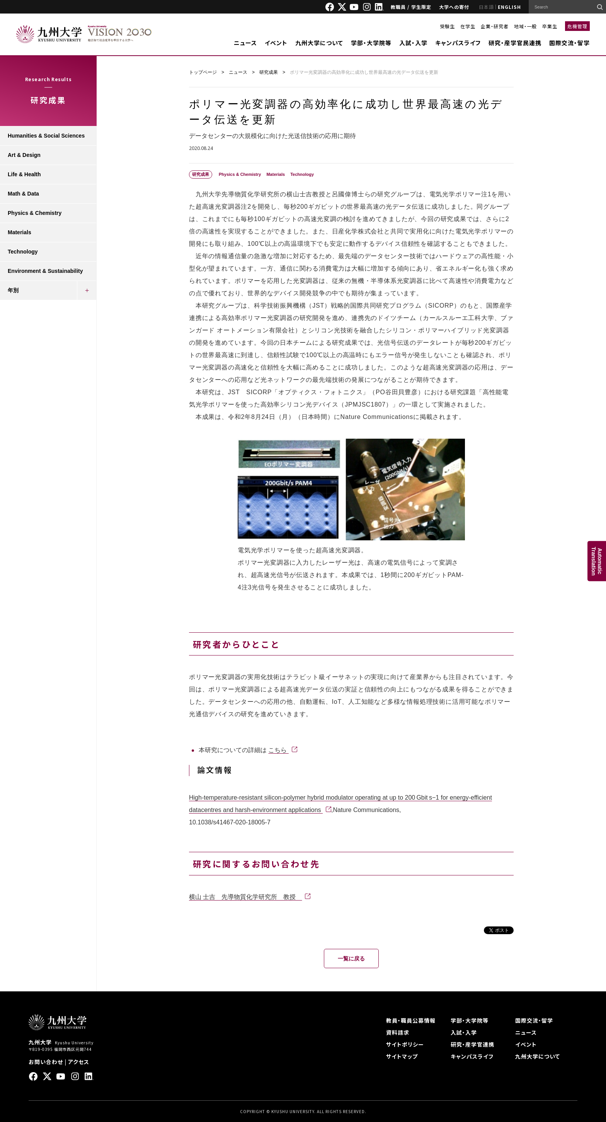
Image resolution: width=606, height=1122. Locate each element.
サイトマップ (402, 1056)
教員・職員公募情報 (411, 1020)
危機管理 (577, 26)
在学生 (467, 26)
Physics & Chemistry (34, 213)
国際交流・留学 (569, 43)
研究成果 (268, 72)
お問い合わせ (46, 1062)
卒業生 (549, 26)
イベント (276, 43)
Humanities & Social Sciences (46, 136)
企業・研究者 (495, 26)
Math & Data (23, 194)
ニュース (245, 43)
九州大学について (319, 43)
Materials (19, 232)
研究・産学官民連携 (515, 43)
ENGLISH (509, 6)
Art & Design (24, 155)
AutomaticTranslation (597, 561)
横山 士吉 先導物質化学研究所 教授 (245, 897)
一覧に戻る (351, 958)
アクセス (78, 1062)
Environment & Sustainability (45, 271)
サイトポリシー (405, 1044)
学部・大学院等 (371, 43)
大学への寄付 (454, 6)
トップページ (203, 72)
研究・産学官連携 (472, 1044)
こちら (278, 750)
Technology (23, 252)
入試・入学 (413, 43)
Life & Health (24, 174)
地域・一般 (525, 26)
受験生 (447, 26)
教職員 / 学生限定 (411, 6)
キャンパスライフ (458, 43)
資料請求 (397, 1032)
